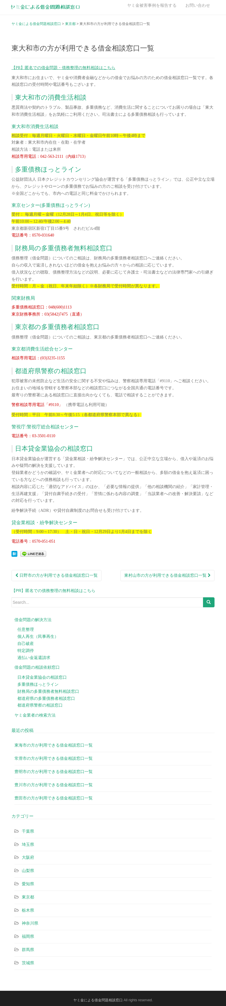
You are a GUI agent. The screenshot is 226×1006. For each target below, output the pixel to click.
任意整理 (25, 629)
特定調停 (25, 650)
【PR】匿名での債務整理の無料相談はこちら (53, 590)
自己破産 (25, 643)
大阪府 (28, 857)
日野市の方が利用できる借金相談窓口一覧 (56, 575)
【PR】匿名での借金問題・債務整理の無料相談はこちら (63, 68)
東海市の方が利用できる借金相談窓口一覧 (53, 745)
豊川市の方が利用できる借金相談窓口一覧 (53, 784)
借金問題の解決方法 (32, 619)
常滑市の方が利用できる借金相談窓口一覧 (53, 758)
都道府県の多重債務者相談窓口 (46, 698)
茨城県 (28, 962)
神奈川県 (30, 923)
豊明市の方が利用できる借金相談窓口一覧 (53, 771)
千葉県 (28, 831)
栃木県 (28, 910)
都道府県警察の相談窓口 (40, 705)
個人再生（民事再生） (38, 636)
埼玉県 (28, 844)
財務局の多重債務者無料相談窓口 (48, 691)
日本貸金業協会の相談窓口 (42, 677)
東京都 (28, 897)
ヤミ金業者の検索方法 (35, 715)
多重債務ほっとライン (38, 684)
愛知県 (28, 883)
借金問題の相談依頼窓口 (37, 667)
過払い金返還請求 (33, 657)
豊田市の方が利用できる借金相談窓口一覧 (53, 798)
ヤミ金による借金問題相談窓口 (98, 1000)
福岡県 (28, 936)
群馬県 (28, 949)
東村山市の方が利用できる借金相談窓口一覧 (167, 575)
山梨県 (28, 870)
